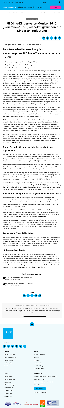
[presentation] (44, 38)
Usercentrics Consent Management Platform (35, 316)
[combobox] (51, 2)
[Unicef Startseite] (9, 7)
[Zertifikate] (32, 403)
